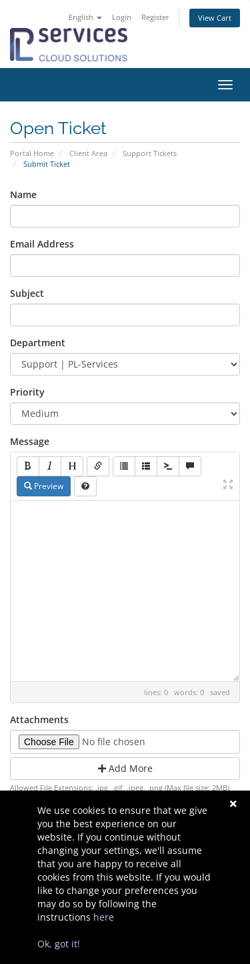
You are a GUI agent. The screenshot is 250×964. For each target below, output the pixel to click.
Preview (43, 486)
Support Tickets (150, 153)
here (103, 917)
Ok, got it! (58, 943)
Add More (125, 768)
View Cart (214, 18)
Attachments (39, 719)
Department (37, 342)
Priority (27, 392)
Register (155, 17)
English (85, 17)
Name (23, 194)
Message (29, 441)
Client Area (88, 153)
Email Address (42, 243)
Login (121, 17)
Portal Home (32, 153)
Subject (27, 293)
